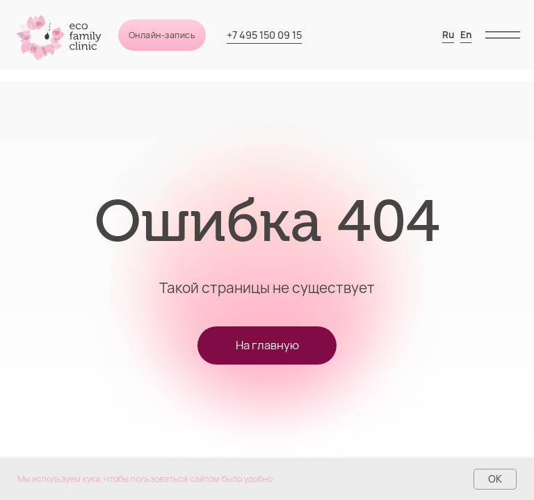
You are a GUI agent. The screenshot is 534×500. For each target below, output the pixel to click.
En (465, 34)
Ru (448, 34)
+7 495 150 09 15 (264, 35)
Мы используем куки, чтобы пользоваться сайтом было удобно (145, 479)
